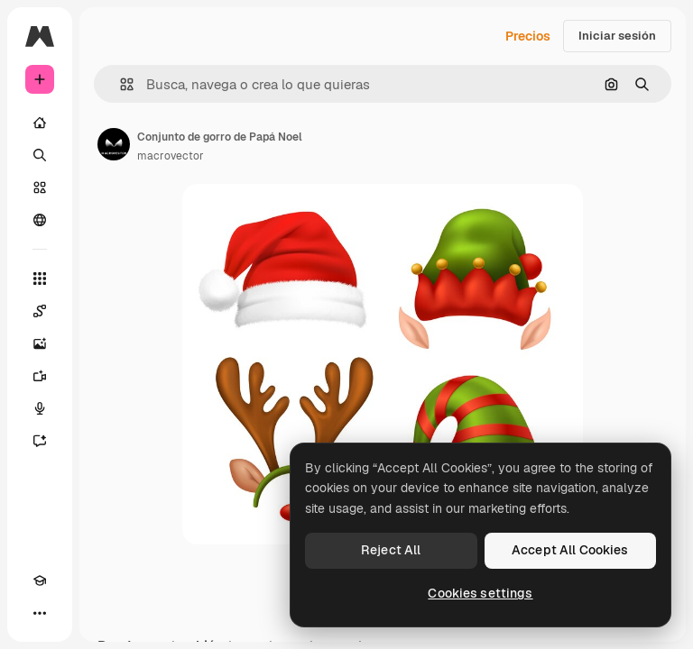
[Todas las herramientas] (39, 278)
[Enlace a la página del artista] (113, 144)
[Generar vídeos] (39, 375)
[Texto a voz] (39, 408)
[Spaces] (39, 311)
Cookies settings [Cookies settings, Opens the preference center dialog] (480, 593)
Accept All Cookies (570, 550)
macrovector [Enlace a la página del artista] (170, 156)
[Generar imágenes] (39, 343)
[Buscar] (39, 155)
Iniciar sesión (617, 35)
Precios (527, 36)
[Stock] (39, 187)
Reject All (390, 550)
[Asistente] (39, 440)
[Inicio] (39, 122)
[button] (119, 84)
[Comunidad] (39, 220)
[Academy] (39, 580)
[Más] (39, 613)
